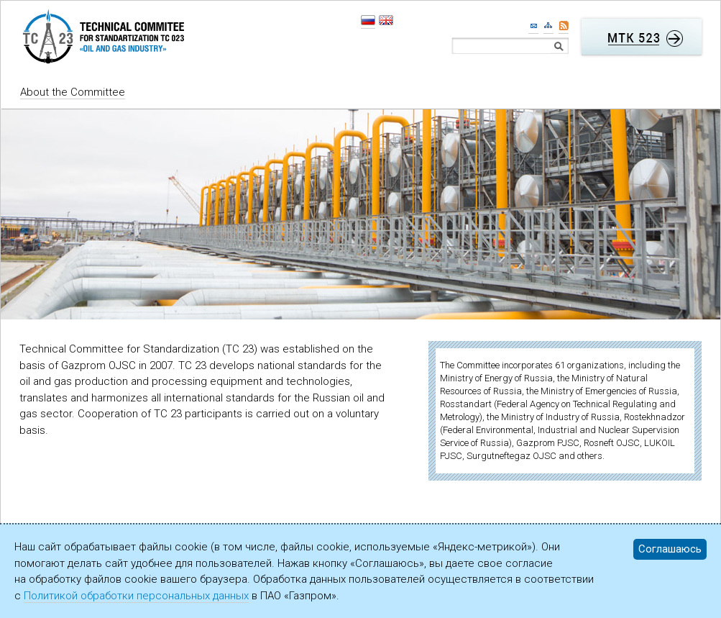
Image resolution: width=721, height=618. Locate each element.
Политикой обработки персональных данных (136, 595)
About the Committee (72, 92)
